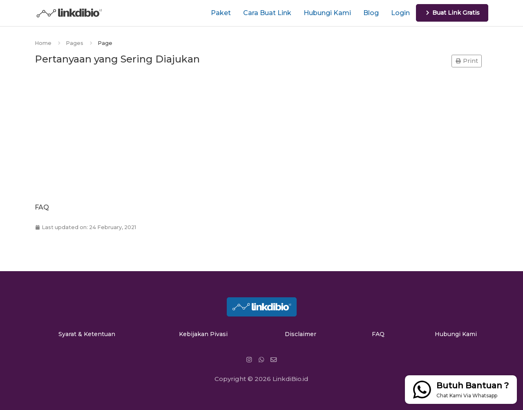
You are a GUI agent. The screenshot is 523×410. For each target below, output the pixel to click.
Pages (74, 43)
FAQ (378, 334)
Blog (371, 13)
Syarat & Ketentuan (86, 334)
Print (466, 61)
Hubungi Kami (327, 13)
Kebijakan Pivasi (203, 334)
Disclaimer (300, 334)
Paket (221, 13)
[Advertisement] (261, 135)
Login (400, 13)
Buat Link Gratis (452, 12)
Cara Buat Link (267, 13)
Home (43, 43)
